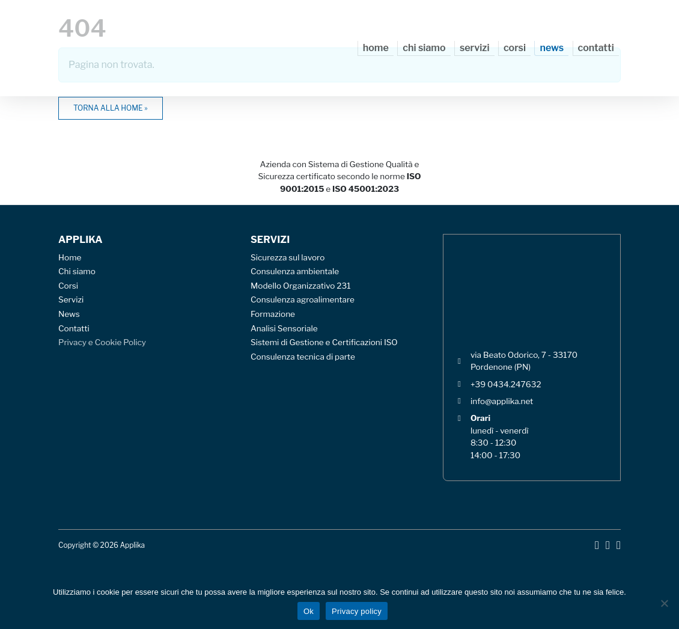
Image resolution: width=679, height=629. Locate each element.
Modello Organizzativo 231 (301, 285)
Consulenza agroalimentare (303, 299)
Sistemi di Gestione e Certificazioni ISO (324, 342)
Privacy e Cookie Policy (102, 342)
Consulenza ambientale (295, 271)
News (552, 48)
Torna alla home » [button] (110, 107)
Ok (308, 611)
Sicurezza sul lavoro (287, 257)
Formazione (273, 314)
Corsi (515, 48)
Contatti (596, 48)
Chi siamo (424, 48)
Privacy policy (357, 611)
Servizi (475, 48)
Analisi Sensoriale (284, 328)
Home (376, 48)
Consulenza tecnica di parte (303, 356)
